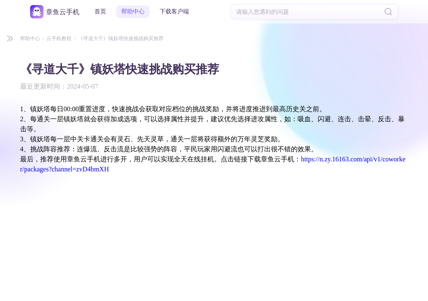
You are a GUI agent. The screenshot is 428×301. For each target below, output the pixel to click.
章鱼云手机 (62, 11)
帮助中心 (133, 11)
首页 (100, 11)
